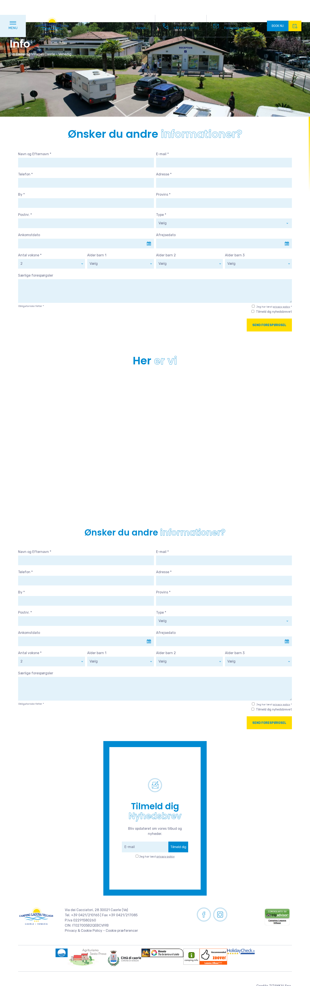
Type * (161, 215)
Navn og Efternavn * (34, 154)
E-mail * (162, 154)
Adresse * (164, 174)
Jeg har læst (157, 856)
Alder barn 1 (96, 255)
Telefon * (25, 174)
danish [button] (142, 13)
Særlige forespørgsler (35, 275)
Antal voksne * (30, 255)
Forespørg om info (238, 13)
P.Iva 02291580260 (80, 920)
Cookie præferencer (122, 931)
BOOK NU (286, 11)
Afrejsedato (166, 235)
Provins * (163, 194)
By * (21, 194)
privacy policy (281, 306)
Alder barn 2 (166, 255)
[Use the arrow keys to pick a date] (86, 243)
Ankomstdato (29, 235)
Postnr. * (25, 215)
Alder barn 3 (235, 255)
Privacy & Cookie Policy (83, 931)
